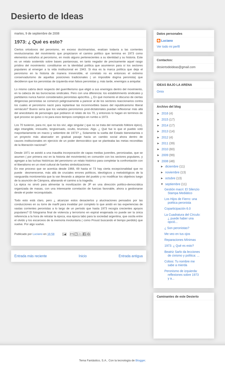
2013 (165, 131)
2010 (165, 149)
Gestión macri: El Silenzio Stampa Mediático (181, 191)
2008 (165, 161)
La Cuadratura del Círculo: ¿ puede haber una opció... (182, 218)
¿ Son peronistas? (176, 228)
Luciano (167, 40)
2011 (165, 143)
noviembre (172, 172)
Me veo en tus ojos (177, 234)
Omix (160, 91)
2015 (165, 119)
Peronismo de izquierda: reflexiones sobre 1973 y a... (181, 274)
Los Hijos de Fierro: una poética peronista (180, 200)
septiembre (173, 184)
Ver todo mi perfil (168, 46)
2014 (165, 125)
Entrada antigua (131, 256)
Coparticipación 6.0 (177, 208)
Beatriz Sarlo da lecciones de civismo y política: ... (182, 253)
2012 (165, 137)
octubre (170, 178)
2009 (165, 155)
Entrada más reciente (30, 256)
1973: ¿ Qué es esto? (179, 245)
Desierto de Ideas (47, 16)
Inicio (83, 256)
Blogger (140, 360)
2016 (165, 113)
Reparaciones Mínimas (180, 239)
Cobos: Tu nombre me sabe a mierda (179, 263)
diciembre (172, 166)
